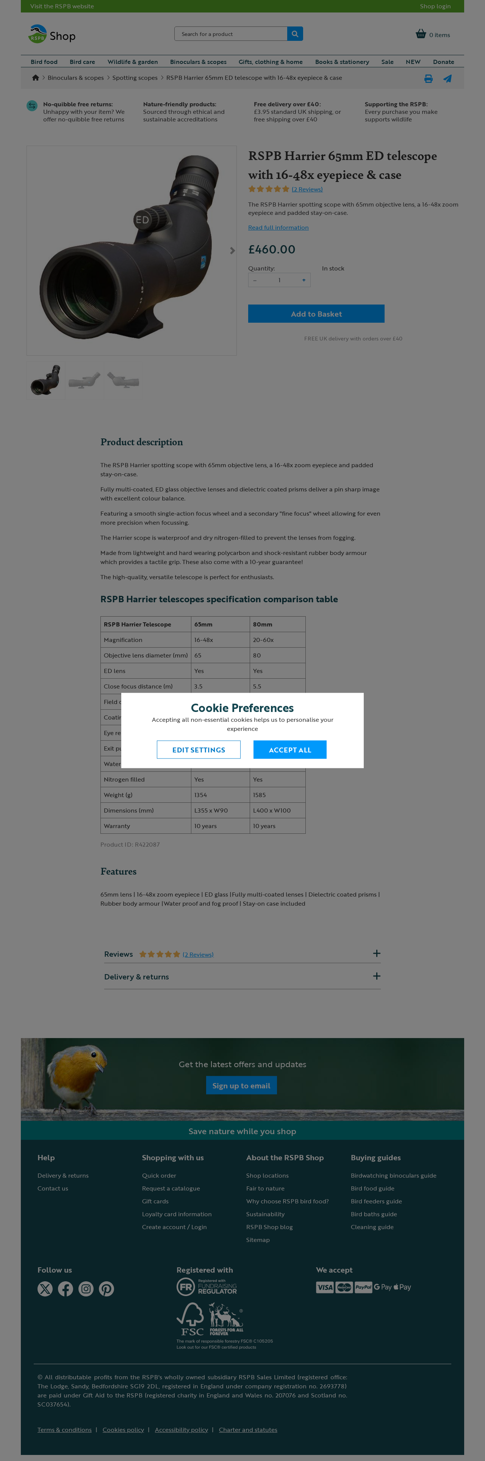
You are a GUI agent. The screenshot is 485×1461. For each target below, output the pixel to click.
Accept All (290, 750)
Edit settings (198, 750)
